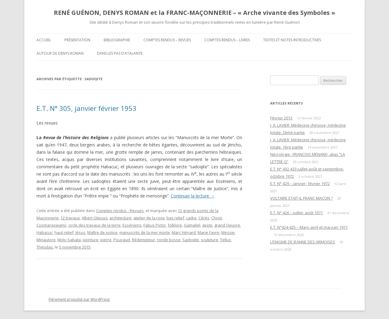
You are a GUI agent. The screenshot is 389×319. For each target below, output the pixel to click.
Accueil (43, 40)
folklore (175, 225)
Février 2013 (281, 118)
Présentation (77, 40)
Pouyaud (121, 239)
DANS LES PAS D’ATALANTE (120, 53)
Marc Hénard (184, 232)
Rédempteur (143, 239)
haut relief (64, 232)
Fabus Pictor (154, 225)
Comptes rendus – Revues (167, 40)
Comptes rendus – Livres (227, 40)
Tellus (225, 239)
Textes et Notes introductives (292, 40)
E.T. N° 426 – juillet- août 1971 (296, 212)
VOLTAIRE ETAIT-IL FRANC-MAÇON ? (301, 198)
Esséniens (132, 225)
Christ (216, 218)
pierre (106, 239)
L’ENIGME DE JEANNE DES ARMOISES (302, 242)
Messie (228, 232)
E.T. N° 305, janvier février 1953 (86, 108)
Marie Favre (208, 232)
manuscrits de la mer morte (144, 232)
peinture (90, 239)
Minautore (46, 239)
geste (207, 225)
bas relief (175, 218)
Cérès (203, 218)
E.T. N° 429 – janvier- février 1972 (300, 183)
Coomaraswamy (51, 225)
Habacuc (44, 232)
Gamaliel (192, 225)
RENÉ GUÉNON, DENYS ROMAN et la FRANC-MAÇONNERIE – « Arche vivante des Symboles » (194, 13)
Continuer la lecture (193, 196)
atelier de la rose (149, 218)
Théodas (44, 247)
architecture (120, 218)
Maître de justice (102, 232)
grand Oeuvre (227, 225)
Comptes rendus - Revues (120, 210)
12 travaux (70, 218)
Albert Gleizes (95, 218)
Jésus (80, 232)
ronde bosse (169, 239)
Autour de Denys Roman (60, 53)
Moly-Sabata (69, 239)
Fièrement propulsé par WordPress (79, 299)
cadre (191, 218)
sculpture (209, 239)
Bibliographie (117, 40)
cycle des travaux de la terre (94, 225)
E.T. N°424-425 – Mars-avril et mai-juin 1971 (309, 227)
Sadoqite (190, 239)
